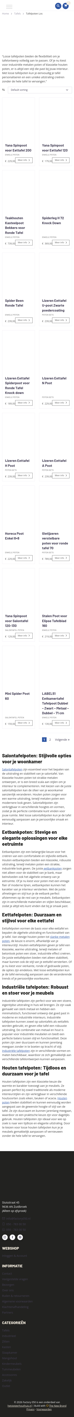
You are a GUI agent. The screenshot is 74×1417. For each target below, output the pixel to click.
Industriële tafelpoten (16, 1051)
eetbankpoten (52, 868)
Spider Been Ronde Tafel (14, 303)
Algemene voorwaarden (17, 1301)
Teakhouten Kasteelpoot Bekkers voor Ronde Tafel (15, 225)
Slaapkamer (9, 1352)
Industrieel (9, 1336)
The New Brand (58, 1405)
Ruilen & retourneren (15, 1296)
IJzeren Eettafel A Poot (54, 463)
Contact (7, 1273)
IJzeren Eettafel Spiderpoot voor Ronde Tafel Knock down (17, 385)
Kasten (6, 1347)
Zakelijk (7, 1380)
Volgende (62, 739)
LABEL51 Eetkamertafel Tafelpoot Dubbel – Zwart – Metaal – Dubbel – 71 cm (55, 703)
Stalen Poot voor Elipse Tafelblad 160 (54, 621)
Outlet (6, 1386)
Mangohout (9, 1358)
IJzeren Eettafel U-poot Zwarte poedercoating (54, 305)
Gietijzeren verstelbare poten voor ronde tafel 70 (55, 540)
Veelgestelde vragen (15, 1279)
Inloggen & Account (14, 1256)
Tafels (17, 13)
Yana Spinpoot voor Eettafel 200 (18, 147)
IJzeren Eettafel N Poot (54, 380)
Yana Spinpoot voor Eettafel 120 (55, 147)
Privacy (30, 1409)
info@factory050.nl (16, 1218)
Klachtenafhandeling (15, 1307)
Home (5, 13)
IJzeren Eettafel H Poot (17, 463)
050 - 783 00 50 (14, 1224)
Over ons (8, 1290)
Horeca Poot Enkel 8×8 (14, 536)
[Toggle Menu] (9, 7)
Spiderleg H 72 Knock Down (53, 220)
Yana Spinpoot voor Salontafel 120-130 (16, 621)
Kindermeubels (12, 1364)
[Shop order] (40, 90)
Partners (7, 1312)
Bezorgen (8, 1285)
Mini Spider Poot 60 (17, 696)
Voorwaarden (44, 1409)
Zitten (6, 1341)
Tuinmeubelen (11, 1369)
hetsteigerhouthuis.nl (19, 1405)
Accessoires (9, 1375)
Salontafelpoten (12, 769)
